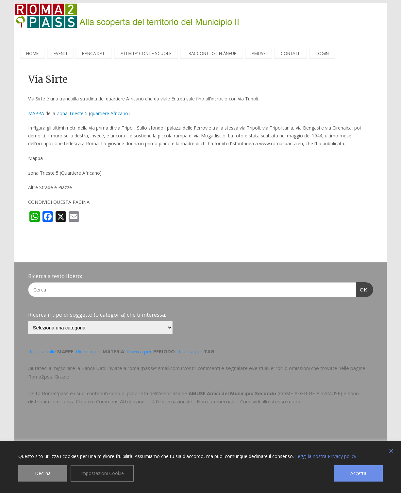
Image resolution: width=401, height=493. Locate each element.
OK (362, 288)
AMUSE (259, 53)
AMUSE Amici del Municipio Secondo (232, 393)
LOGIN (322, 53)
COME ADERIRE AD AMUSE (310, 393)
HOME (32, 53)
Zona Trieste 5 (72, 113)
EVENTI (60, 53)
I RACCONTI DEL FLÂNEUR (212, 53)
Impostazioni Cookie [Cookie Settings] (102, 473)
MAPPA (36, 113)
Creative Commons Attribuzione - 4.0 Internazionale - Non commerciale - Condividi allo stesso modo (188, 401)
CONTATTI (291, 53)
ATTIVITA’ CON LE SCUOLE (146, 53)
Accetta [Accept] (358, 473)
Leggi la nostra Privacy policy (325, 456)
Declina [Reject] (43, 473)
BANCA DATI (94, 53)
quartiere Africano (109, 113)
